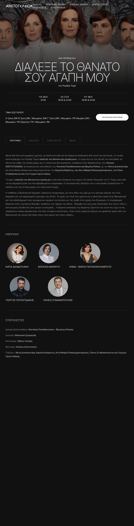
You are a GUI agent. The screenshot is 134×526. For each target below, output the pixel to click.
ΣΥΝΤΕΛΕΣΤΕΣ (54, 140)
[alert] (22, 492)
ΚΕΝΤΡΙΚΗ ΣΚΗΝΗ (56, 4)
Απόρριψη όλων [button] (31, 514)
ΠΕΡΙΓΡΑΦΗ (15, 140)
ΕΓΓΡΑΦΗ (119, 462)
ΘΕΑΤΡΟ (37, 4)
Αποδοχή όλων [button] (13, 514)
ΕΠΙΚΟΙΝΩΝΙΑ (58, 7)
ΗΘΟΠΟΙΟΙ (34, 140)
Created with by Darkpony (116, 516)
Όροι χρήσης (52, 516)
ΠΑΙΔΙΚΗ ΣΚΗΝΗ (79, 4)
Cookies (84, 516)
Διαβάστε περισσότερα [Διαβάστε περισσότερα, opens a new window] (26, 487)
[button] (22, 519)
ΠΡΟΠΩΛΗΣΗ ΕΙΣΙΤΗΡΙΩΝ (112, 117)
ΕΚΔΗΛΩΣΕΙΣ (39, 7)
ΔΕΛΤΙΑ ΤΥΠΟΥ (100, 4)
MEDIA (72, 140)
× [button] (39, 464)
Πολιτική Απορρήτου (69, 516)
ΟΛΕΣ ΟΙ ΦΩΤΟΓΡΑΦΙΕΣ (112, 377)
